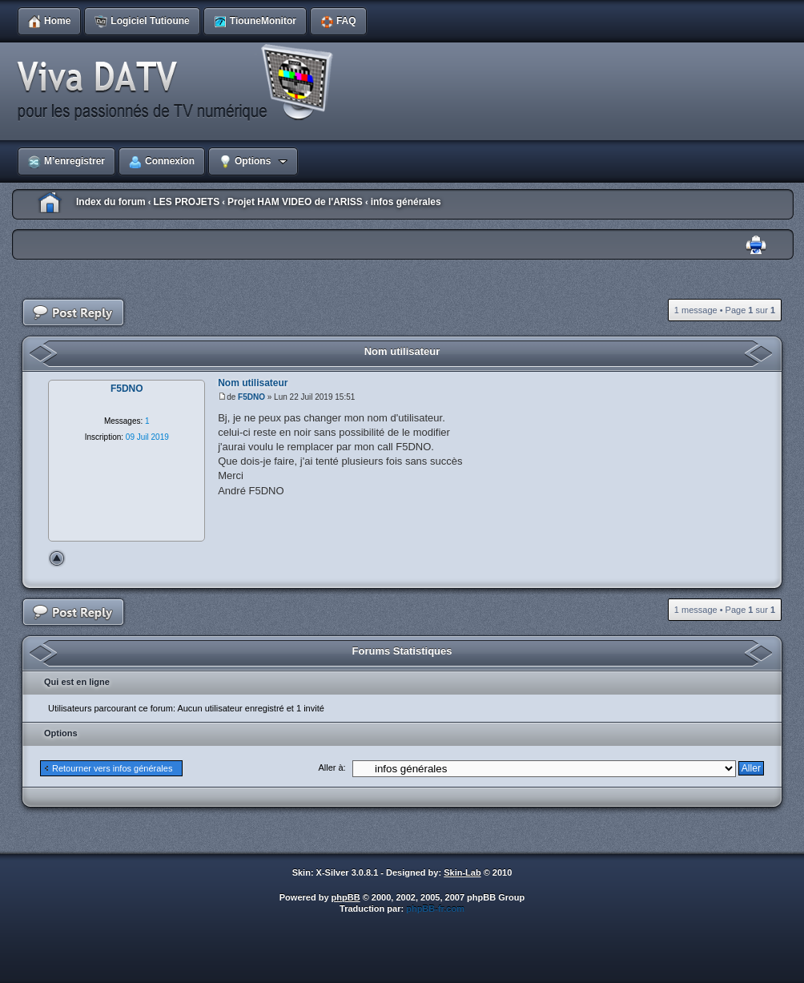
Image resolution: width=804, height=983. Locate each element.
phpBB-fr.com (435, 908)
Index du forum (111, 201)
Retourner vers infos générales (112, 768)
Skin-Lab (462, 872)
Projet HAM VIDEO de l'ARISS (295, 201)
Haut (57, 558)
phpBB (346, 897)
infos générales (406, 201)
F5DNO (251, 397)
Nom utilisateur (402, 351)
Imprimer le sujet (756, 246)
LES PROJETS (186, 201)
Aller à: (331, 767)
